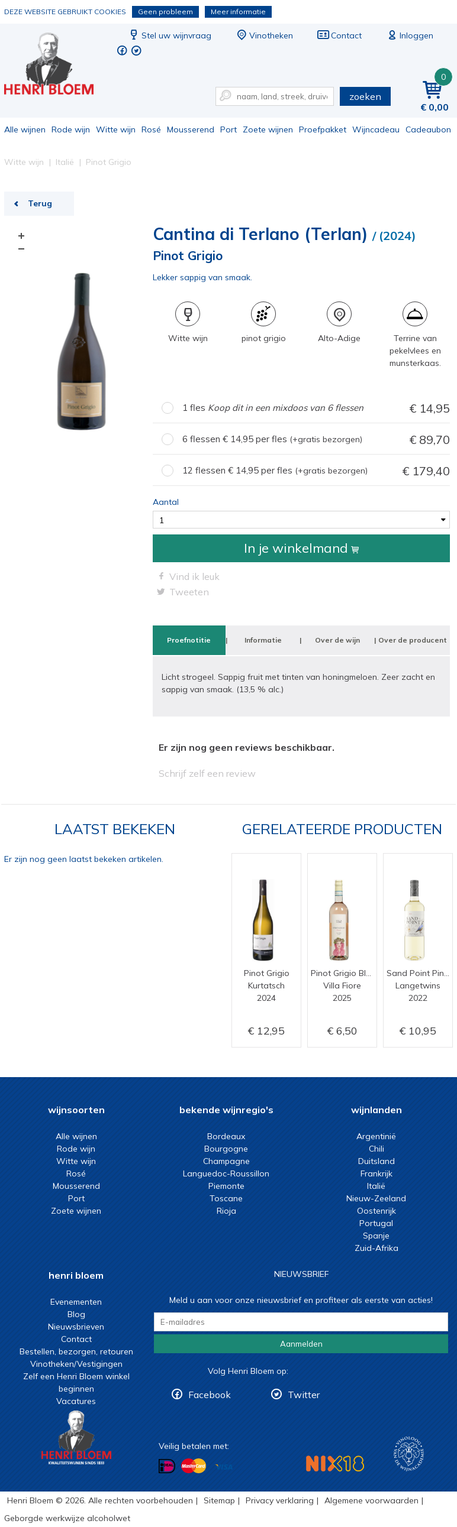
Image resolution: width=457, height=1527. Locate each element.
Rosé (151, 129)
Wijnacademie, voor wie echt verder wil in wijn (409, 1454)
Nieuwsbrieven (76, 1326)
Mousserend (190, 129)
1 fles (316, 408)
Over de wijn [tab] (337, 640)
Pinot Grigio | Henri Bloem (57, 65)
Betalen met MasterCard (193, 1466)
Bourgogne (226, 1148)
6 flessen (316, 439)
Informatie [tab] (263, 640)
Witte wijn (116, 129)
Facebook (209, 1394)
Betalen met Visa (224, 1467)
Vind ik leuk (194, 576)
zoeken (365, 96)
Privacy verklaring (280, 1500)
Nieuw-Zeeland (376, 1198)
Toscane (226, 1198)
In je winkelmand (301, 548)
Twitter (304, 1394)
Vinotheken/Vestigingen (76, 1364)
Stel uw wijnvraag (169, 35)
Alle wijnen (25, 129)
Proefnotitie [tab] (189, 640)
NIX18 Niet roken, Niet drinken (335, 1463)
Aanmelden (301, 1343)
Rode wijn (71, 129)
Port (228, 129)
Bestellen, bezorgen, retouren (76, 1351)
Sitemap (219, 1500)
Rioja (226, 1210)
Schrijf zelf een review (207, 773)
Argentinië (376, 1136)
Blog (76, 1314)
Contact (339, 35)
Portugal (376, 1223)
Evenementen (76, 1301)
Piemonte (226, 1186)
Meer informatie (238, 11)
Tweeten (189, 592)
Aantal (166, 502)
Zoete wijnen (268, 129)
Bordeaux (226, 1136)
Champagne (226, 1161)
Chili (376, 1148)
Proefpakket (322, 129)
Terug (40, 203)
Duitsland (376, 1161)
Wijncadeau (376, 129)
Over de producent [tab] (412, 640)
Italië (376, 1186)
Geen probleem (165, 11)
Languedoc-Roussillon (226, 1173)
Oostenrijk (376, 1210)
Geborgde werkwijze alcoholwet (67, 1518)
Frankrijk (376, 1173)
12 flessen (316, 471)
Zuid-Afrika (376, 1248)
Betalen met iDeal (167, 1466)
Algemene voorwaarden (371, 1500)
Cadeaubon (428, 129)
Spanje (376, 1235)
